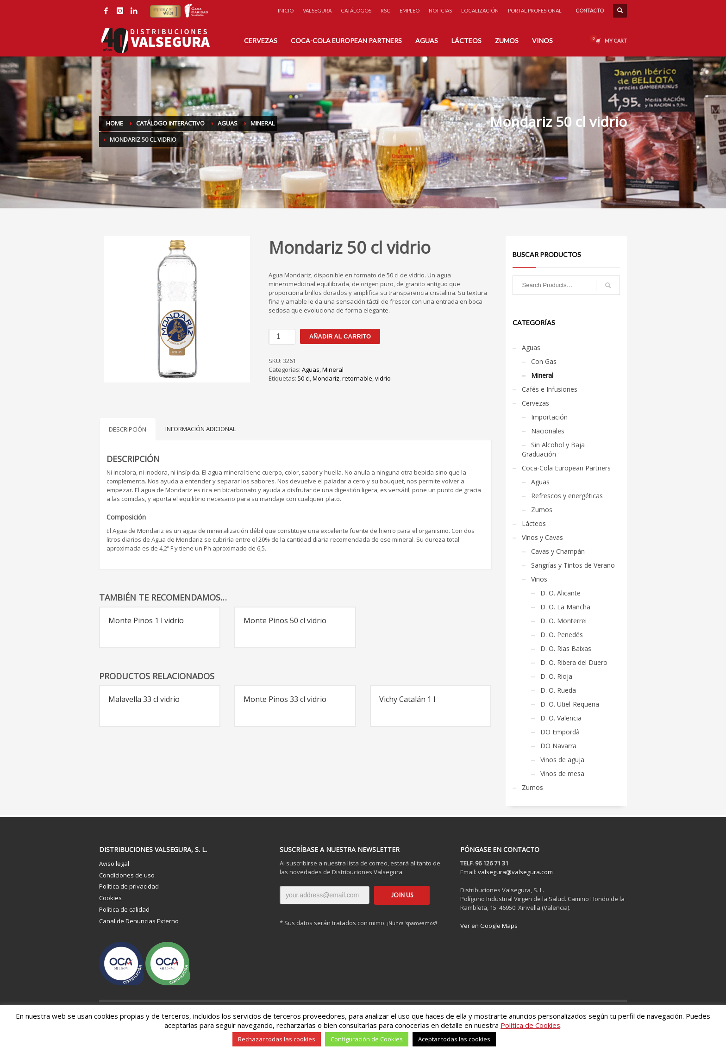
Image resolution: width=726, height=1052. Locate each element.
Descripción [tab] (127, 429)
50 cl (304, 378)
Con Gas (544, 361)
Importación (549, 417)
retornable (357, 378)
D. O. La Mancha (565, 606)
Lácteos (534, 523)
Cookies (110, 898)
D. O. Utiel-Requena (569, 704)
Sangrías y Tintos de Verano (573, 565)
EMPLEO (409, 10)
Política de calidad (124, 909)
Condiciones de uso (127, 875)
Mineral (333, 369)
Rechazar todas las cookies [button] (276, 1039)
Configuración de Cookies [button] (367, 1039)
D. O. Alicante (560, 593)
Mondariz (326, 378)
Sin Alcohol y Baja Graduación (553, 449)
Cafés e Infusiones (549, 389)
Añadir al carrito (340, 336)
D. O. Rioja (556, 676)
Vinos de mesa (562, 773)
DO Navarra (558, 745)
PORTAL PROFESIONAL (535, 10)
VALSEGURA (317, 10)
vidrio (383, 378)
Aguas (310, 369)
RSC (385, 10)
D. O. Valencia (561, 718)
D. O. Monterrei (563, 620)
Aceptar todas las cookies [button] (454, 1039)
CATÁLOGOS (356, 10)
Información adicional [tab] (200, 429)
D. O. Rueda (558, 690)
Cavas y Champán (558, 551)
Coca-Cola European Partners (566, 467)
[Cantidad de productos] (282, 336)
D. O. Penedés (561, 634)
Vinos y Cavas (542, 537)
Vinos (539, 579)
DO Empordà (560, 731)
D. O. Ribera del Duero (573, 662)
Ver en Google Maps (489, 925)
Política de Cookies (530, 1025)
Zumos (541, 509)
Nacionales (547, 430)
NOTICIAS (440, 10)
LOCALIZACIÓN (480, 10)
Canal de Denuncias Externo (139, 921)
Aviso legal (114, 863)
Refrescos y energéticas (567, 495)
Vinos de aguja (562, 759)
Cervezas (535, 403)
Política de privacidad (129, 886)
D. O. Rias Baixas (565, 648)
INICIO (286, 10)
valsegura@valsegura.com (515, 872)
